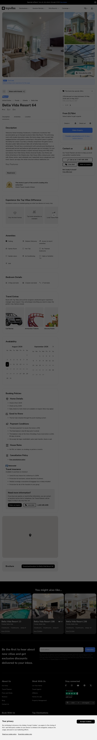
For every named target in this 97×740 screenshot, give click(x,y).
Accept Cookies (85, 722)
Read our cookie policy (9, 734)
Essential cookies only (25, 734)
